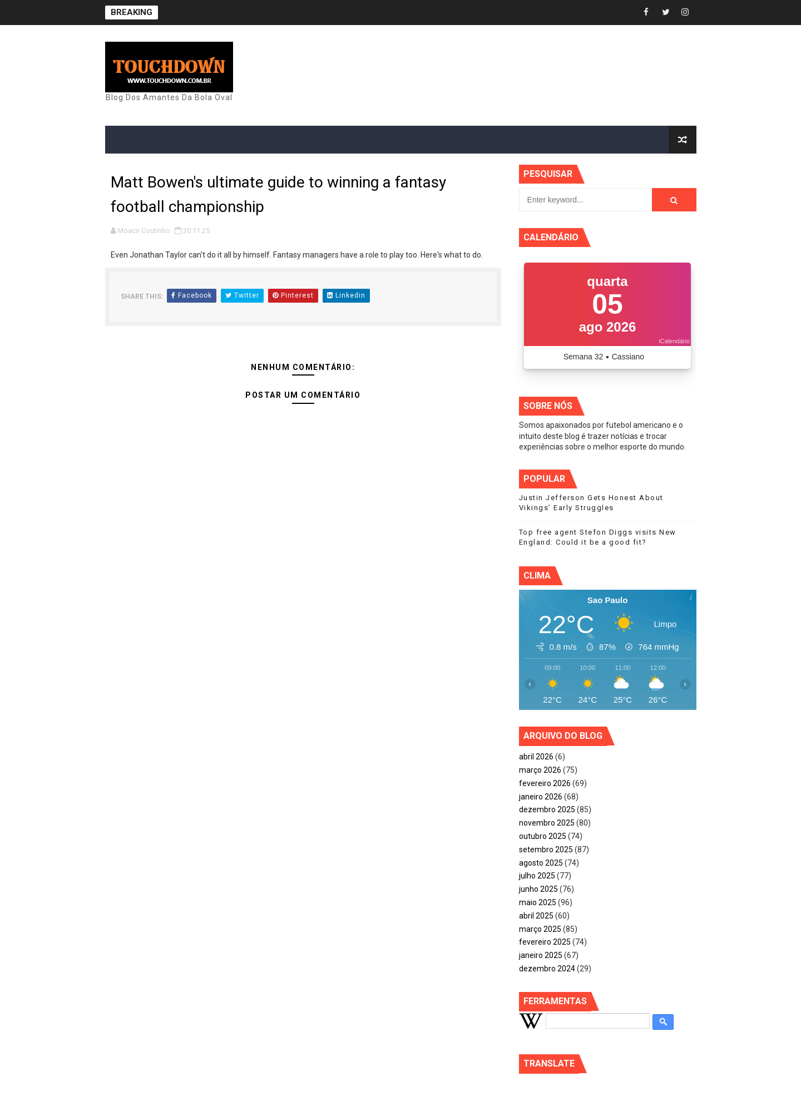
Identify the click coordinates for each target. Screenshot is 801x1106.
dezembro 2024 (547, 968)
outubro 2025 (542, 836)
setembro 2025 (546, 849)
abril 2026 (536, 756)
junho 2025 (538, 889)
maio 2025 (537, 902)
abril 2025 (536, 915)
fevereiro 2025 (545, 941)
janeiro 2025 (540, 955)
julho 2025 (537, 875)
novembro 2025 (547, 822)
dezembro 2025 (547, 809)
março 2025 (540, 929)
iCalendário (674, 341)
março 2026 (540, 770)
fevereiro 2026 (545, 783)
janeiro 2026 (540, 796)
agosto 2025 (541, 862)
